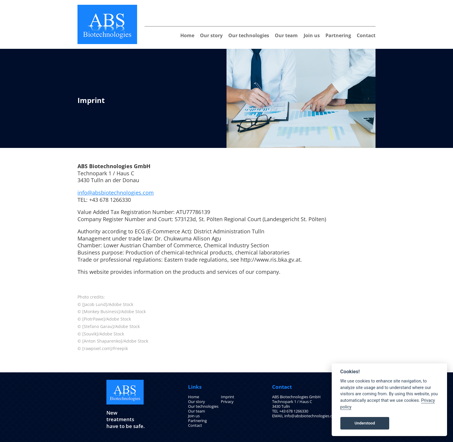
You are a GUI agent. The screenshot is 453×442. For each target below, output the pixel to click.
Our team (286, 35)
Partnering (338, 35)
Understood (365, 423)
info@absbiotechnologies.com (115, 192)
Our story (211, 35)
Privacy (227, 401)
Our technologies (248, 35)
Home (187, 35)
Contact (366, 35)
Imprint (227, 396)
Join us (312, 35)
